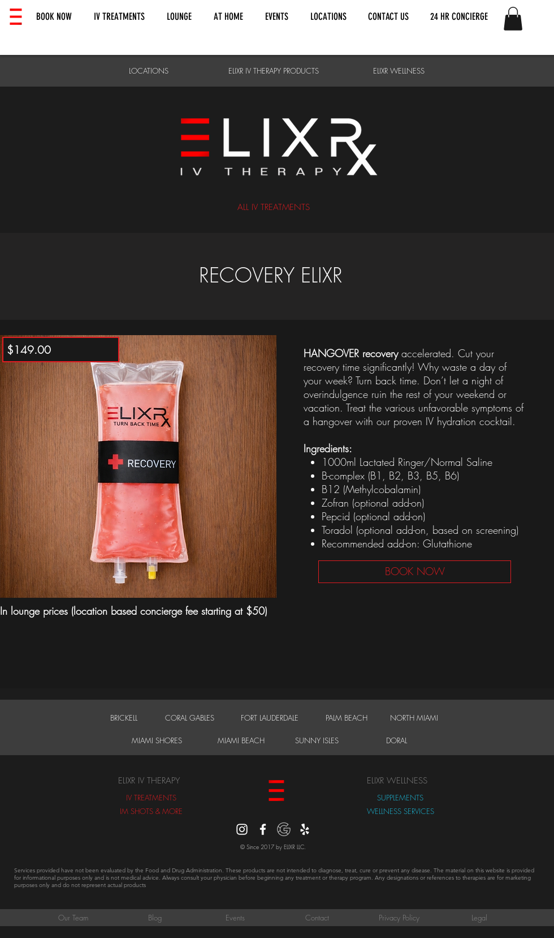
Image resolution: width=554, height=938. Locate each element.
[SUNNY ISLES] (316, 740)
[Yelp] (304, 829)
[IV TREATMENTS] (151, 797)
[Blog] (154, 917)
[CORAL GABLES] (189, 717)
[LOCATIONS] (148, 70)
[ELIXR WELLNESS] (399, 70)
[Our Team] (72, 917)
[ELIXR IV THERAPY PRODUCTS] (273, 70)
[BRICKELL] (124, 717)
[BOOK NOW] (414, 571)
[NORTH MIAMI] (414, 717)
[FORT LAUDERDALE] (269, 717)
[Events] (235, 917)
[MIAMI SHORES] (157, 740)
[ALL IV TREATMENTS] (273, 207)
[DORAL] (396, 740)
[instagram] (242, 829)
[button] (54, 16)
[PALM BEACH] (346, 717)
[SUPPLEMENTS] (400, 797)
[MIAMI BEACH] (240, 740)
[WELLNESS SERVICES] (400, 811)
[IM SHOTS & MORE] (151, 811)
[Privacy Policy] (399, 917)
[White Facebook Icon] (263, 829)
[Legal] (479, 917)
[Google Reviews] (283, 829)
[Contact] (317, 917)
